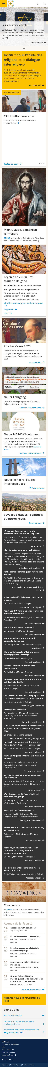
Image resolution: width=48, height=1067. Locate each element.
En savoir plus (37, 42)
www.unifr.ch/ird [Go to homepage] (9, 1055)
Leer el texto (35, 546)
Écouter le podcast (32, 771)
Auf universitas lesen (31, 722)
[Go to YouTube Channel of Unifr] (6, 1059)
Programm (9, 309)
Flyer (6, 313)
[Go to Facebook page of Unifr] (3, 1059)
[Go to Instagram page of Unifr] (13, 1059)
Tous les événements (31, 989)
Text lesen (36, 648)
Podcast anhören (33, 840)
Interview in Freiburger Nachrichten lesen (27, 588)
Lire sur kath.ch (34, 790)
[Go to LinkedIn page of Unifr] (10, 1059)
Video (9, 909)
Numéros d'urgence (28, 1065)
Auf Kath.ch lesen (33, 623)
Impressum (5, 1065)
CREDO (7, 238)
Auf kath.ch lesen (33, 662)
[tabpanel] (24, 26)
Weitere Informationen (30, 407)
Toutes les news (11, 164)
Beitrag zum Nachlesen (30, 820)
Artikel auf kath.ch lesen (30, 568)
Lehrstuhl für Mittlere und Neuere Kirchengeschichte (19, 1022)
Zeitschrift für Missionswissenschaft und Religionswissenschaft (21, 1031)
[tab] (24, 48)
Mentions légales (15, 1065)
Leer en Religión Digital (30, 607)
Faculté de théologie (13, 1015)
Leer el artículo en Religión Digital (25, 738)
